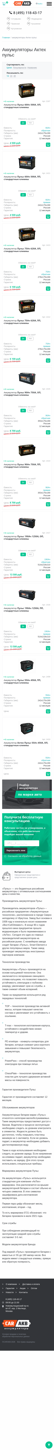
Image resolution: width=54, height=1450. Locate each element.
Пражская (13, 24)
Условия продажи (9, 1334)
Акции (22, 1288)
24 (11, 75)
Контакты (23, 1292)
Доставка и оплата (31, 1284)
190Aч (47, 559)
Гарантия (10, 1288)
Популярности (19, 67)
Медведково (34, 19)
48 (15, 75)
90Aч (48, 415)
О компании (11, 1284)
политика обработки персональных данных (16, 1335)
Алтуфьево (14, 19)
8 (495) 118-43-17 (27, 12)
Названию (32, 67)
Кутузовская (14, 28)
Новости (10, 1292)
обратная (45, 130)
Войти (40, 4)
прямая (46, 202)
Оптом (34, 1288)
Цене (9, 67)
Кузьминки (34, 24)
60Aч (48, 127)
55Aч (48, 695)
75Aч (48, 271)
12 (8, 75)
